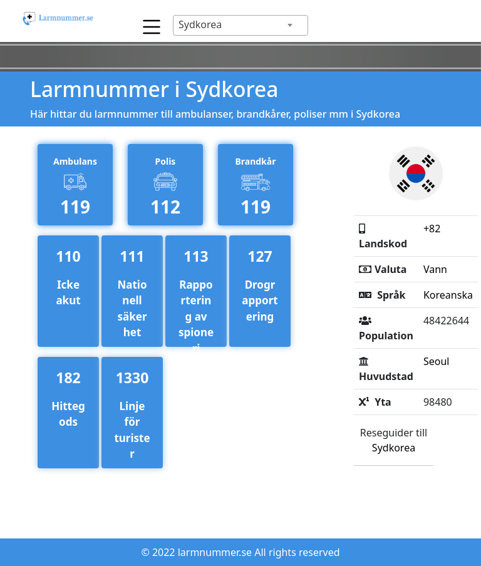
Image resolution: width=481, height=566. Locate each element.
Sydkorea (393, 448)
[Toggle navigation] (148, 23)
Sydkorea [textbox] (200, 24)
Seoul (436, 361)
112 (165, 207)
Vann (435, 269)
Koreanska (448, 295)
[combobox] (240, 25)
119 (75, 207)
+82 (431, 228)
